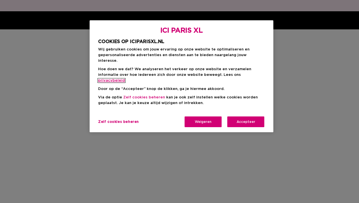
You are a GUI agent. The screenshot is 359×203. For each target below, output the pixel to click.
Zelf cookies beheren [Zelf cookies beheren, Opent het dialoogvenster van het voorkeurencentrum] (118, 121)
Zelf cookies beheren (144, 97)
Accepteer (246, 121)
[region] (181, 76)
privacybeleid (111, 80)
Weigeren (203, 121)
